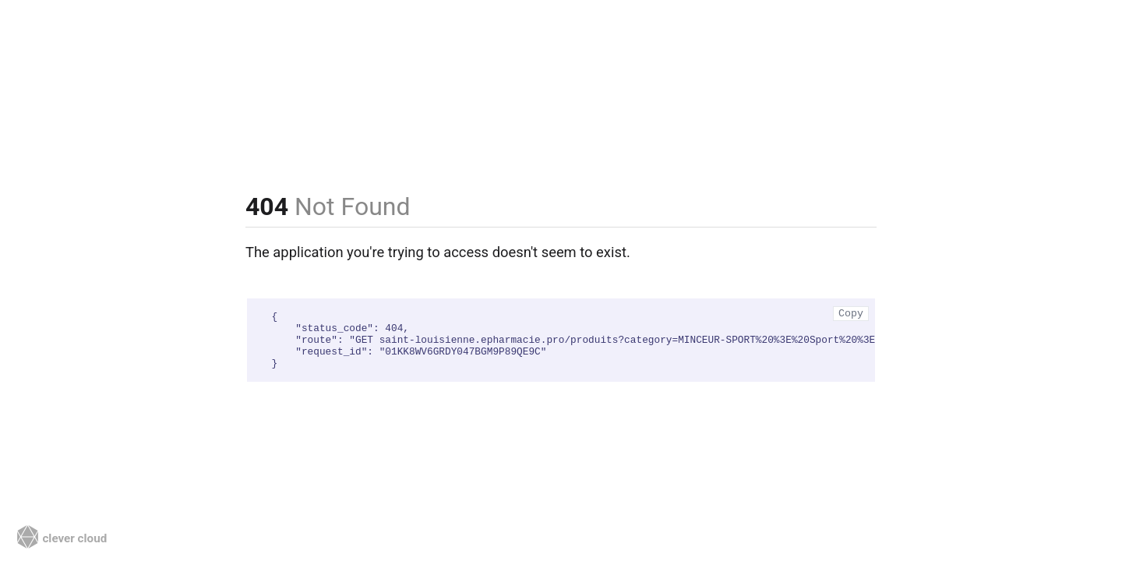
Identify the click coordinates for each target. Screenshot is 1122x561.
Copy (850, 313)
